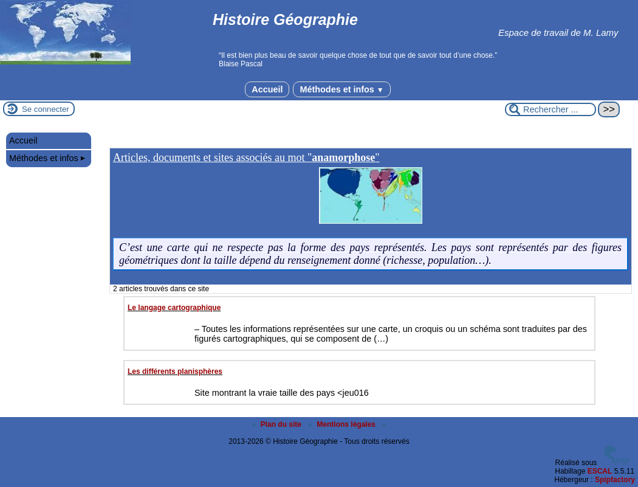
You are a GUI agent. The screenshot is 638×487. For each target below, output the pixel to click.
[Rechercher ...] (550, 109)
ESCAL (600, 471)
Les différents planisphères (175, 371)
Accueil (267, 89)
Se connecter (45, 109)
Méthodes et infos (341, 89)
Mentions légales (342, 424)
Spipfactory (615, 479)
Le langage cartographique (174, 307)
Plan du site (278, 424)
